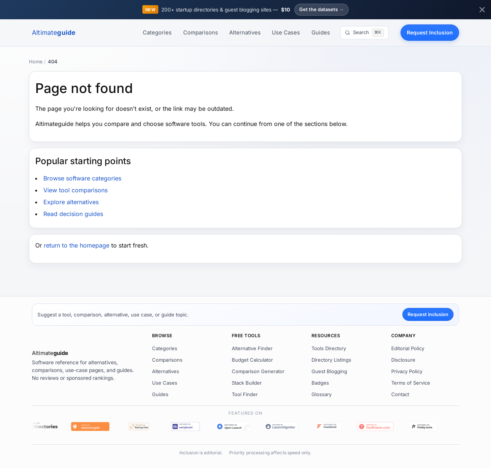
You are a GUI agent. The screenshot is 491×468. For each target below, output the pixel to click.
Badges (320, 383)
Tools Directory (329, 348)
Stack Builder (247, 383)
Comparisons (200, 32)
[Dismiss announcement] (482, 9)
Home (36, 61)
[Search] (364, 32)
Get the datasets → (321, 9)
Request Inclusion (430, 32)
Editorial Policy (407, 348)
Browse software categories (82, 178)
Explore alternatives (71, 202)
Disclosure (403, 360)
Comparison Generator (258, 371)
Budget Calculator (252, 360)
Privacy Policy (406, 371)
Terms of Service (410, 383)
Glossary (322, 394)
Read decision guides (73, 214)
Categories (157, 32)
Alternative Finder (252, 348)
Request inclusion (428, 314)
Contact (400, 394)
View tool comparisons (75, 190)
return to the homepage (76, 245)
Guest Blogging (329, 371)
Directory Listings (331, 360)
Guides (321, 32)
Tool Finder (245, 394)
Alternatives (245, 32)
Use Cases (286, 32)
